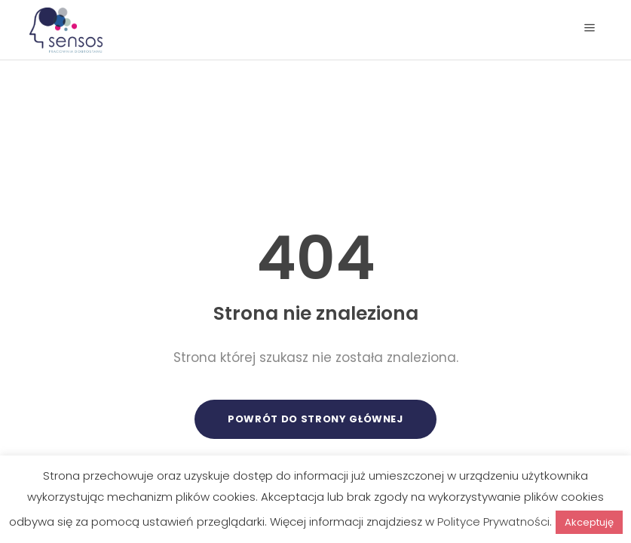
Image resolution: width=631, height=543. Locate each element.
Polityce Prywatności (493, 521)
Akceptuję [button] (589, 522)
